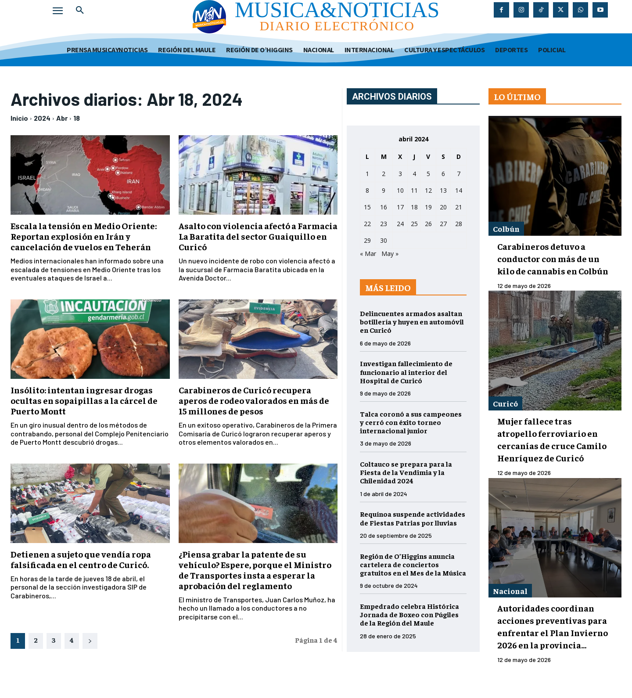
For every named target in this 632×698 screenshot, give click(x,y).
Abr (62, 118)
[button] (79, 10)
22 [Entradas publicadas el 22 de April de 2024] (367, 223)
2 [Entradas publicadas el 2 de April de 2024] (383, 173)
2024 (42, 118)
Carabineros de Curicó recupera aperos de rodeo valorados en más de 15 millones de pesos (254, 400)
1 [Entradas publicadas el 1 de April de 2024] (367, 173)
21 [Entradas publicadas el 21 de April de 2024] (458, 207)
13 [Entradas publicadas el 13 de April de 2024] (443, 190)
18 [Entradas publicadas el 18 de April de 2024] (414, 207)
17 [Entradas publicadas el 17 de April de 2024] (400, 207)
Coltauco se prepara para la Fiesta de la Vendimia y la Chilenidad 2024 (406, 472)
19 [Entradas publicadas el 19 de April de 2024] (428, 207)
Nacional (510, 591)
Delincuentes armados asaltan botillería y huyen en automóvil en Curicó (412, 321)
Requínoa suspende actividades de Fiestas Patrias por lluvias (412, 517)
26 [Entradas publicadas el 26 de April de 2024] (428, 223)
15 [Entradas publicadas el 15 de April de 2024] (367, 207)
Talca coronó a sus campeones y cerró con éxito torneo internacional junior (411, 422)
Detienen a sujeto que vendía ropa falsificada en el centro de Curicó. (81, 559)
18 (76, 118)
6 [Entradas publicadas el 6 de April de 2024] (443, 173)
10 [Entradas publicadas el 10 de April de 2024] (400, 190)
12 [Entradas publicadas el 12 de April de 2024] (428, 190)
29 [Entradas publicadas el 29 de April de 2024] (367, 240)
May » (390, 253)
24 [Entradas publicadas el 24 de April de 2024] (400, 223)
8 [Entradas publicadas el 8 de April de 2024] (367, 190)
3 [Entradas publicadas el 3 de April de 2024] (400, 173)
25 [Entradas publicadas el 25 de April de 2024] (414, 223)
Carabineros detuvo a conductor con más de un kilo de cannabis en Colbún (552, 258)
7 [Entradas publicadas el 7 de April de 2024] (458, 173)
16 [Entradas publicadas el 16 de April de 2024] (383, 207)
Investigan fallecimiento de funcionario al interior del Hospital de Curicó (406, 371)
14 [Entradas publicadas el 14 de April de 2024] (458, 190)
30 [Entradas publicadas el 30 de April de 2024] (383, 240)
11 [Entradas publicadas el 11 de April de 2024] (414, 190)
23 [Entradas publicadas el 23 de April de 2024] (383, 223)
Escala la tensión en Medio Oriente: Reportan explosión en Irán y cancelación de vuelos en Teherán (84, 236)
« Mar (368, 253)
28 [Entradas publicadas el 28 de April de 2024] (458, 223)
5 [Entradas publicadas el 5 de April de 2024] (428, 173)
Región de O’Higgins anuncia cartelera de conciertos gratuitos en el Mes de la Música (413, 564)
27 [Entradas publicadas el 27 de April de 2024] (443, 223)
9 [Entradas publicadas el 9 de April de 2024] (383, 190)
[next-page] (90, 641)
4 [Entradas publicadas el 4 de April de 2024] (414, 173)
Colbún (506, 228)
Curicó (505, 403)
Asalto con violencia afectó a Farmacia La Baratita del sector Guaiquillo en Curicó (258, 236)
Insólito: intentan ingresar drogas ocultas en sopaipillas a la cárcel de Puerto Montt (84, 400)
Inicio (19, 118)
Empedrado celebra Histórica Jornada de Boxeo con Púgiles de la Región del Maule (409, 614)
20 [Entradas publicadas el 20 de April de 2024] (443, 207)
